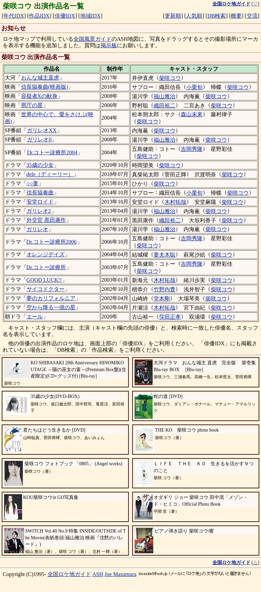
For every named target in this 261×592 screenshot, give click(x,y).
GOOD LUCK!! (44, 280)
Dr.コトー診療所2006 (52, 242)
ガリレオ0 (39, 139)
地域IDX (90, 16)
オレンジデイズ (46, 254)
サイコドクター (46, 289)
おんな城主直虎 (40, 78)
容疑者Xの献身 (39, 96)
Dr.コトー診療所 (46, 267)
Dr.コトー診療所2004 (52, 152)
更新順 (173, 16)
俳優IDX (65, 16)
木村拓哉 (175, 202)
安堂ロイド (40, 202)
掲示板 (109, 45)
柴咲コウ (170, 78)
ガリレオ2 (39, 211)
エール (35, 316)
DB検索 (216, 16)
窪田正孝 (170, 317)
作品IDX (39, 16)
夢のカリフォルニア (51, 298)
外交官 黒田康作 (46, 220)
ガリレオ (37, 229)
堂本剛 (162, 298)
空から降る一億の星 (51, 307)
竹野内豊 (164, 289)
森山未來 (192, 114)
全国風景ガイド (92, 39)
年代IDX (13, 16)
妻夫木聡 (164, 255)
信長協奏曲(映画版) (44, 87)
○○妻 (32, 183)
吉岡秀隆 (192, 149)
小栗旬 (194, 87)
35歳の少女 (40, 165)
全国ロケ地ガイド (69, 574)
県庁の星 (32, 105)
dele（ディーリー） (50, 174)
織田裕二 (164, 105)
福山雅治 (164, 96)
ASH (97, 574)
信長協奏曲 (40, 192)
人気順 (194, 16)
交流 (252, 16)
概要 (236, 16)
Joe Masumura (121, 574)
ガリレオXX (41, 130)
